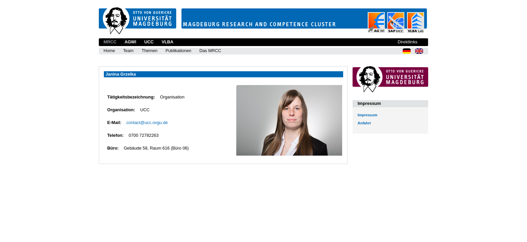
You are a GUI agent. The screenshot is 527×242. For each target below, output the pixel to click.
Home (109, 50)
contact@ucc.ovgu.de (147, 122)
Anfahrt (364, 123)
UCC (149, 41)
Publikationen (178, 50)
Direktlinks (407, 41)
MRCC (110, 41)
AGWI (130, 41)
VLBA (167, 41)
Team (128, 50)
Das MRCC (210, 50)
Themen (149, 50)
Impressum (367, 115)
